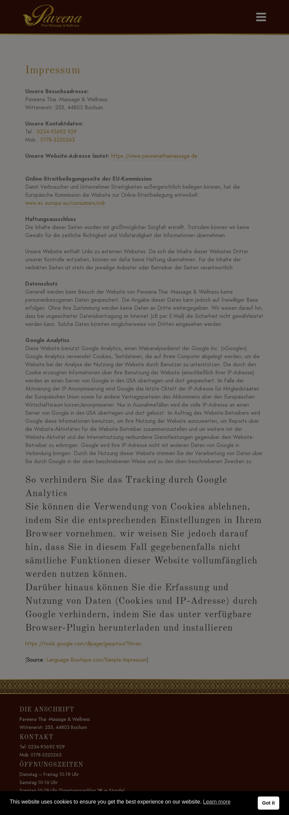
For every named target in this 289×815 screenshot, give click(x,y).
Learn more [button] (217, 802)
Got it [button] (268, 803)
